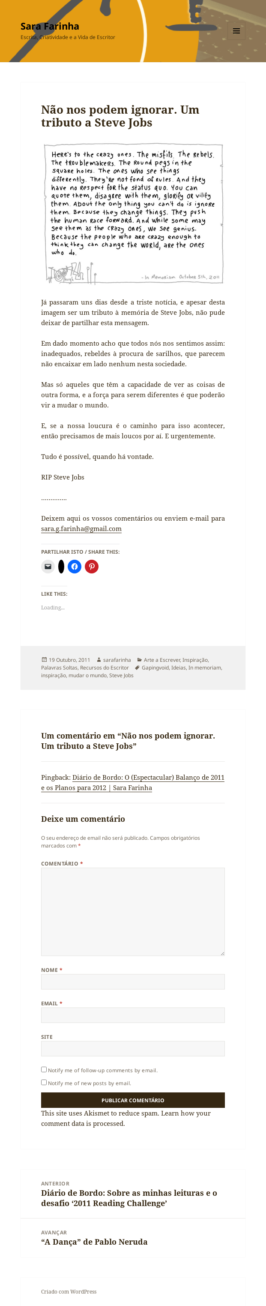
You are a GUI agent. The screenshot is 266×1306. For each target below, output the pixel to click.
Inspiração (195, 660)
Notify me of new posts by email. (90, 1083)
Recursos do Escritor (104, 667)
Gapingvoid (155, 667)
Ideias (178, 667)
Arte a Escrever (162, 660)
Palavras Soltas (59, 667)
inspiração (53, 675)
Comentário (62, 863)
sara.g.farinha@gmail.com (81, 528)
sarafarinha (117, 660)
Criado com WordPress (68, 1291)
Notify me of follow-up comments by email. (103, 1070)
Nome (52, 970)
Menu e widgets (236, 39)
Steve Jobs (121, 675)
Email (52, 1003)
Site (47, 1037)
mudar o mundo (88, 675)
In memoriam (204, 667)
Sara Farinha (50, 25)
